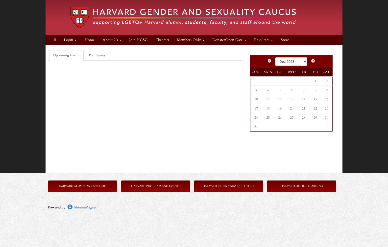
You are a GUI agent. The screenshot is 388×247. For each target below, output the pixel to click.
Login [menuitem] (70, 40)
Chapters (162, 40)
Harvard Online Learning (302, 186)
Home (90, 40)
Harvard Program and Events (155, 186)
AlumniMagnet (81, 207)
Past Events (97, 55)
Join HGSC (138, 40)
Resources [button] (263, 40)
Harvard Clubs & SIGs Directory (229, 186)
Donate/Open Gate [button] (229, 40)
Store (285, 40)
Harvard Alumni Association (82, 186)
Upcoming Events (66, 55)
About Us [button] (112, 40)
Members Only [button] (190, 40)
